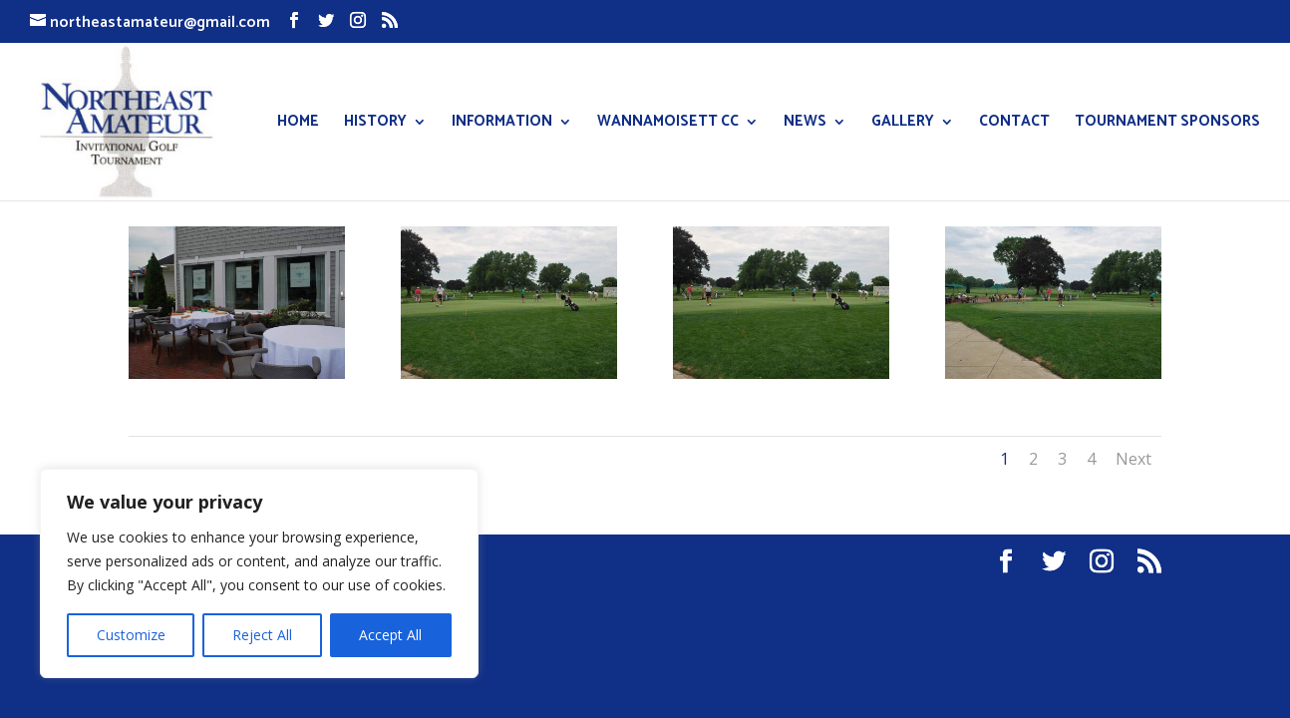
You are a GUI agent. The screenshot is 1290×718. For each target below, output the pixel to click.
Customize (131, 634)
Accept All (390, 634)
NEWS (805, 124)
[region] (259, 573)
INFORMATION (502, 124)
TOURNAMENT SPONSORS (1167, 124)
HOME (298, 124)
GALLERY (902, 124)
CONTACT (1014, 124)
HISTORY (375, 124)
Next (1133, 459)
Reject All (262, 634)
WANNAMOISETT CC (668, 124)
